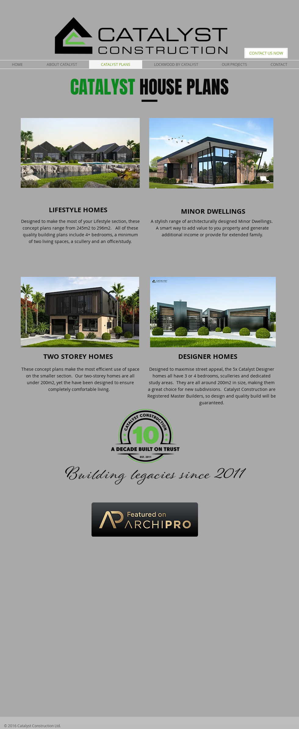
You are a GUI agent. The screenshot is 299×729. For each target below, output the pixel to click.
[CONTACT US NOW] (266, 53)
